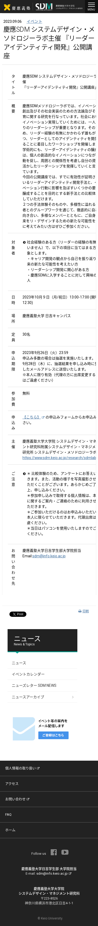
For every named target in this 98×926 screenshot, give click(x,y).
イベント (34, 21)
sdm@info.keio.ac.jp (49, 556)
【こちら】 (33, 417)
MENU (91, 6)
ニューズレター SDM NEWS (34, 685)
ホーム (10, 830)
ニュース (19, 663)
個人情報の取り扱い (22, 768)
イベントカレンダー (28, 674)
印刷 (83, 611)
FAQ (8, 814)
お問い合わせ (17, 799)
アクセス (12, 784)
